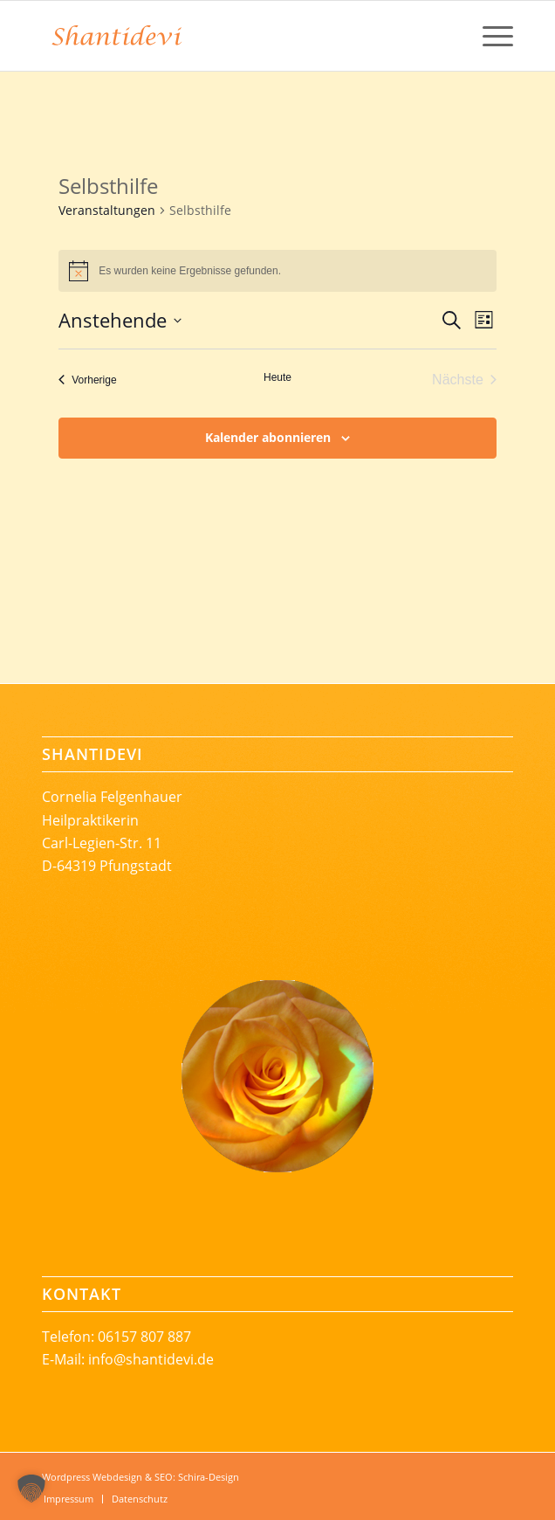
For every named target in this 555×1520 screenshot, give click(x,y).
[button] (31, 1488)
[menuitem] (489, 36)
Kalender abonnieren (268, 437)
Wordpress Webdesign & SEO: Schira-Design (140, 1476)
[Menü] (489, 36)
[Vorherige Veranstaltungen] (87, 380)
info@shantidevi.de (151, 1359)
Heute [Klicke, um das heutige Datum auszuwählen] (277, 377)
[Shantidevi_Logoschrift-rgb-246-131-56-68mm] (230, 36)
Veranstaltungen (106, 210)
